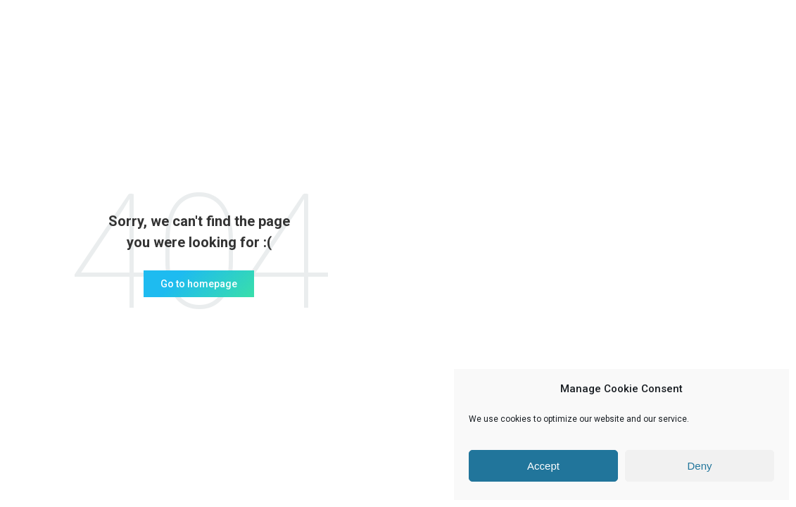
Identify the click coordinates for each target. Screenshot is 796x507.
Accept (543, 466)
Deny (699, 466)
